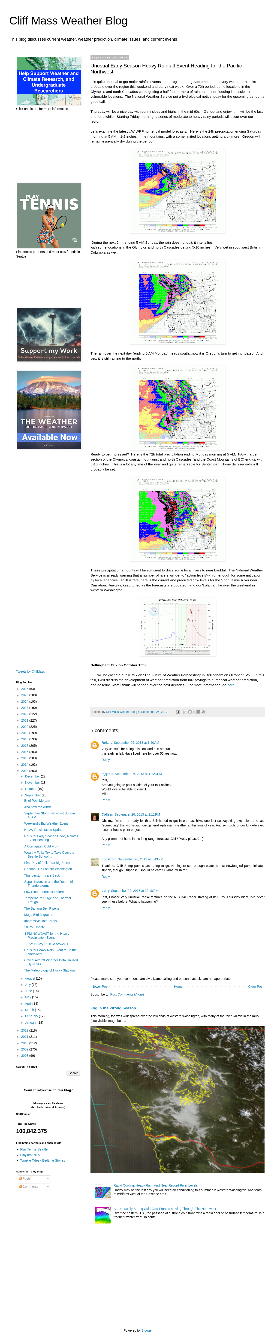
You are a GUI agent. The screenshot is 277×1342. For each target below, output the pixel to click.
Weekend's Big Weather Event (46, 823)
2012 (25, 1030)
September (33, 795)
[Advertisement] (48, 147)
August (30, 978)
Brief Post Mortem (37, 800)
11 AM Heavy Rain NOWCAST (46, 944)
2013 (25, 771)
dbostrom (109, 859)
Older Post (255, 986)
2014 (25, 764)
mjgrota (107, 774)
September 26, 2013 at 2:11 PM (137, 814)
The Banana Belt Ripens (41, 908)
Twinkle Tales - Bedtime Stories (42, 1160)
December (33, 776)
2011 (25, 1036)
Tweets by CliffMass (30, 671)
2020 (25, 727)
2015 (25, 758)
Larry (106, 891)
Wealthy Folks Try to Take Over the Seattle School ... (49, 854)
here (231, 685)
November (33, 782)
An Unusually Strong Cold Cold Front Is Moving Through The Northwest (165, 1209)
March (30, 1010)
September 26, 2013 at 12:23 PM (138, 774)
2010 (25, 1043)
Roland (107, 742)
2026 (25, 689)
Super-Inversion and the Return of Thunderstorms (48, 883)
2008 (25, 1055)
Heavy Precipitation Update (43, 830)
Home (178, 986)
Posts (25, 1178)
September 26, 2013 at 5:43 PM (140, 859)
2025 (25, 695)
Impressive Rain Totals (40, 921)
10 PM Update (34, 927)
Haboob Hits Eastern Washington (48, 869)
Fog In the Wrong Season (113, 1008)
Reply (106, 760)
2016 (25, 752)
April (28, 1003)
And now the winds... (39, 807)
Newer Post (100, 986)
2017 (25, 745)
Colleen (107, 814)
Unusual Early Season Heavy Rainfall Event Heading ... (51, 838)
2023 (25, 708)
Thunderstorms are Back (42, 875)
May (28, 997)
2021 (25, 720)
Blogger (147, 1330)
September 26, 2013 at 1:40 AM (136, 742)
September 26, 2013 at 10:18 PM (134, 891)
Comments (28, 1186)
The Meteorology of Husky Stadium (49, 970)
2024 (25, 701)
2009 (25, 1049)
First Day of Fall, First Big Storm (47, 863)
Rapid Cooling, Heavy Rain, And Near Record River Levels (156, 1185)
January (31, 1022)
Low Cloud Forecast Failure (44, 892)
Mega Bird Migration (38, 915)
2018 (25, 739)
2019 (25, 733)
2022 (25, 714)
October (31, 789)
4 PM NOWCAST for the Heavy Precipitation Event (46, 935)
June (29, 991)
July (28, 985)
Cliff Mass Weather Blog (68, 21)
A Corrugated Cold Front (41, 846)
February (32, 1016)
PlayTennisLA (30, 1155)
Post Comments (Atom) (127, 994)
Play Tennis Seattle (34, 1149)
